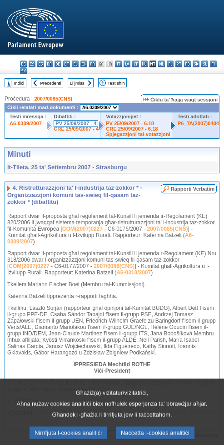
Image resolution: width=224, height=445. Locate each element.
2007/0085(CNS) (53, 98)
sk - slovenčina (196, 64)
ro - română (187, 64)
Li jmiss (77, 83)
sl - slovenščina (204, 64)
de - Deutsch (58, 64)
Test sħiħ (116, 83)
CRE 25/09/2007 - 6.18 (132, 128)
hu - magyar (144, 64)
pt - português (178, 64)
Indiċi (19, 83)
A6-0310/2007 (133, 272)
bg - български (23, 64)
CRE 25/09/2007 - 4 (76, 128)
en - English (83, 64)
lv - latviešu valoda (127, 64)
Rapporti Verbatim (192, 189)
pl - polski (170, 64)
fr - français (92, 64)
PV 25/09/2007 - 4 (75, 123)
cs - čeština (40, 64)
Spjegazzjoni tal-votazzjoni (138, 134)
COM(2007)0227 (82, 229)
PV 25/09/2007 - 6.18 (130, 123)
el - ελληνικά (75, 64)
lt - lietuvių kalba (135, 64)
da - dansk (49, 64)
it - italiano (118, 64)
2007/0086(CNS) (114, 266)
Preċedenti (50, 83)
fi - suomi (213, 64)
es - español (32, 64)
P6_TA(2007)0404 (198, 123)
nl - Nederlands (161, 64)
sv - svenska (23, 70)
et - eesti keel (66, 64)
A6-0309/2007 (26, 123)
